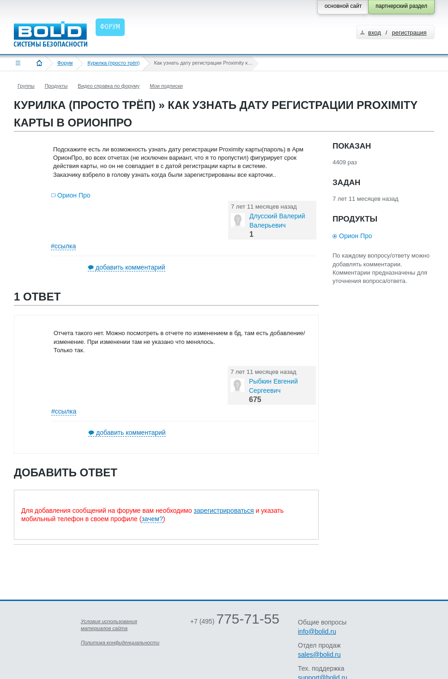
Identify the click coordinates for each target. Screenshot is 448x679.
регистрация (409, 32)
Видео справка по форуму (108, 86)
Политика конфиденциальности (120, 642)
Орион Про (74, 195)
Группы (26, 86)
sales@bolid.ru (319, 654)
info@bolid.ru (317, 631)
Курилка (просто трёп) (113, 63)
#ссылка (63, 246)
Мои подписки (166, 86)
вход (374, 32)
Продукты (56, 86)
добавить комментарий (130, 267)
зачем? (152, 519)
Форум (65, 63)
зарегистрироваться (224, 510)
